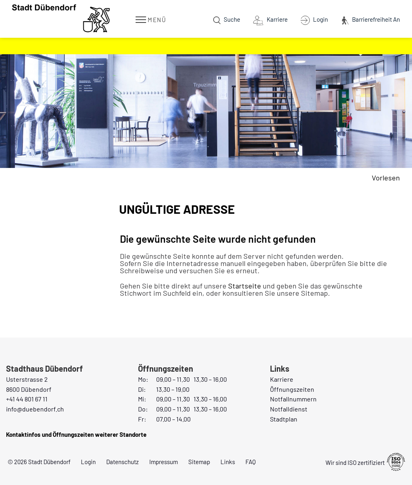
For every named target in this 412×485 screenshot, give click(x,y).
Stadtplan (283, 419)
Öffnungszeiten (292, 389)
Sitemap (199, 461)
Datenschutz (122, 461)
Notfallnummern (293, 399)
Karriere (281, 379)
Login (88, 461)
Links (227, 461)
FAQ (250, 461)
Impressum (163, 461)
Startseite (244, 285)
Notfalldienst (288, 409)
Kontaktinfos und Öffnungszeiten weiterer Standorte (76, 434)
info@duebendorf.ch (35, 409)
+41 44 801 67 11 (26, 399)
